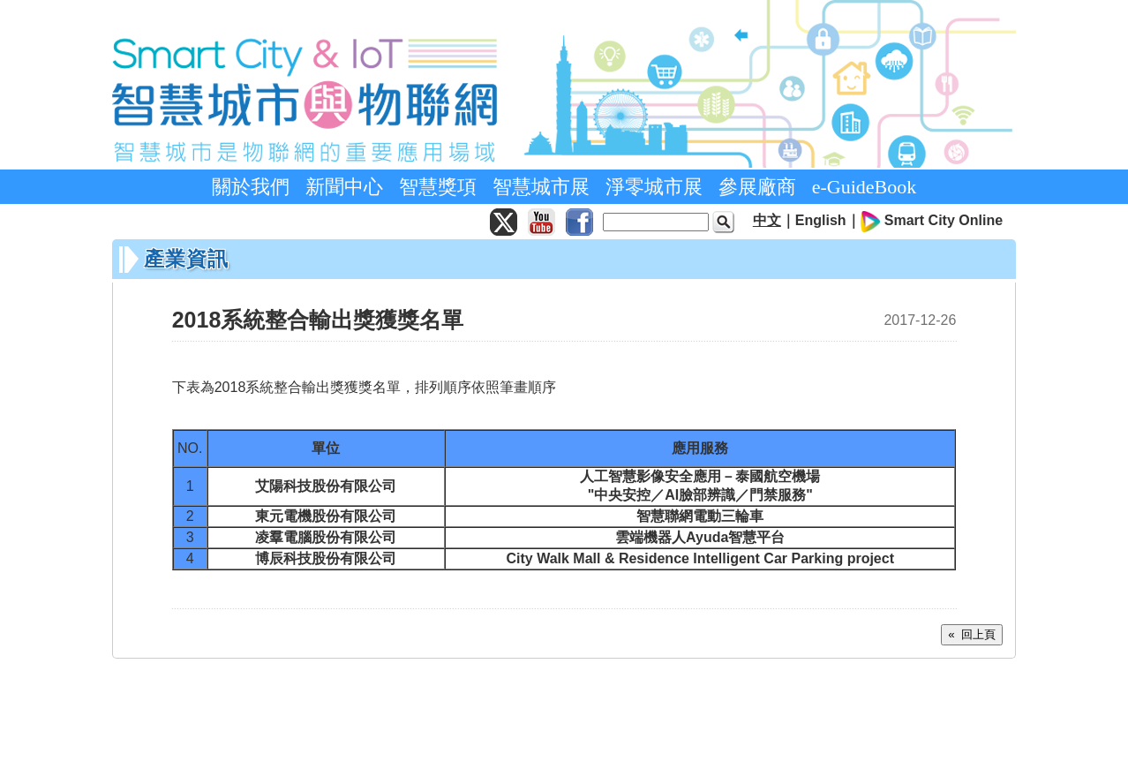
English (820, 220)
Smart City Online (943, 220)
